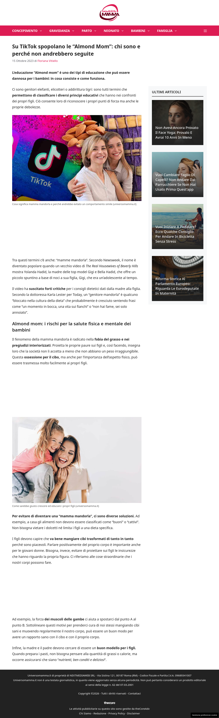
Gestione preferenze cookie (204, 715)
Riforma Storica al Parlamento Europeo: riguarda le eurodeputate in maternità (177, 286)
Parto (91, 30)
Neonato (116, 30)
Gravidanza (63, 30)
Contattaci (134, 693)
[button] (205, 30)
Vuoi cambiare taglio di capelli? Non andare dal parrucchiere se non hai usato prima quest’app (175, 182)
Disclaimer (133, 713)
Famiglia (169, 30)
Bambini (142, 30)
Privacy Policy (116, 713)
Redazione (100, 713)
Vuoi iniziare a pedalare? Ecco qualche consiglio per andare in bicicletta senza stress (175, 234)
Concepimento (29, 30)
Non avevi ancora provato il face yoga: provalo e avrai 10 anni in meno (176, 132)
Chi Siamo (85, 713)
